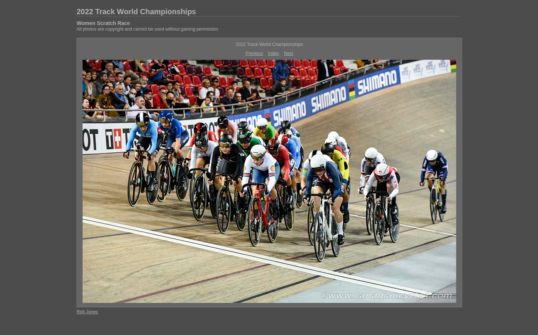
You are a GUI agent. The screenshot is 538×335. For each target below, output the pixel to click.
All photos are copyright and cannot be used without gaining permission (147, 29)
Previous (254, 53)
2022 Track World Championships (136, 11)
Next (288, 53)
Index (273, 53)
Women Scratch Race (103, 23)
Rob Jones (87, 311)
